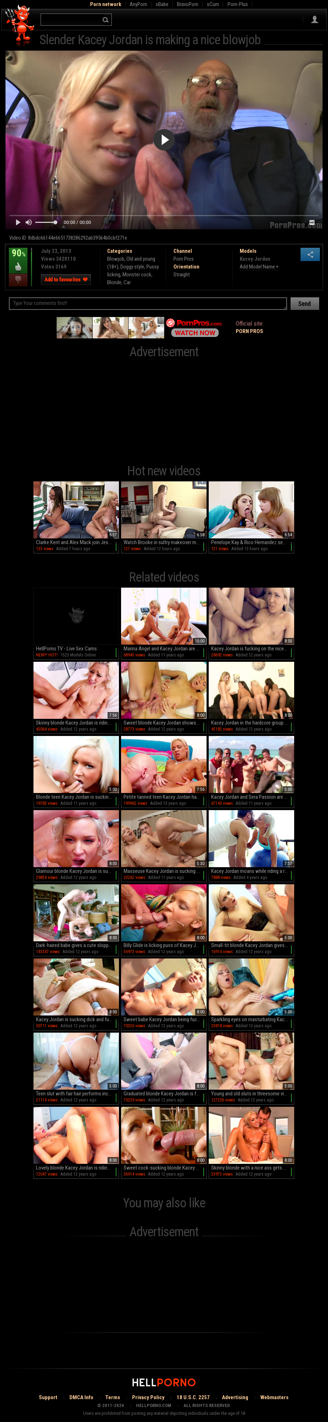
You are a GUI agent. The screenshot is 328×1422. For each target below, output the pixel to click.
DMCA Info (81, 1397)
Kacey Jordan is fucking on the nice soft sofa (252, 648)
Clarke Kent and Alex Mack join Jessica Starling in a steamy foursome (77, 542)
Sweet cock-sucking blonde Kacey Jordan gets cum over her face (165, 1168)
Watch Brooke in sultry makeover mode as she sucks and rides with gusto (165, 542)
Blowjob (115, 259)
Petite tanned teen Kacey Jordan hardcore (165, 797)
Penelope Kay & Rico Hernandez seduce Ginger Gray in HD (252, 542)
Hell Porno (20, 27)
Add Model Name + (259, 267)
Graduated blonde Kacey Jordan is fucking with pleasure (165, 1093)
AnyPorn (138, 4)
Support (48, 1397)
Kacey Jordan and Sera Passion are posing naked (252, 797)
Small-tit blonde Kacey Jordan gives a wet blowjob (252, 945)
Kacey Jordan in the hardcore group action (252, 723)
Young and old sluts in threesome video (251, 1093)
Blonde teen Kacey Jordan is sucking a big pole (77, 797)
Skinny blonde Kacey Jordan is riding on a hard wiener (77, 723)
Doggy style (132, 267)
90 (18, 258)
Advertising (235, 1397)
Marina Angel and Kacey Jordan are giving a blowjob (165, 648)
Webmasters (274, 1397)
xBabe (162, 4)
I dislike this (18, 280)
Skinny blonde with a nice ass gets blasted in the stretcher (252, 1168)
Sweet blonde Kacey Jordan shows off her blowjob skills (165, 723)
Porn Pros (183, 259)
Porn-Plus (238, 4)
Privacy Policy (148, 1397)
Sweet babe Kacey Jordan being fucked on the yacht (165, 1019)
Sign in (315, 19)
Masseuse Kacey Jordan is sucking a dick (165, 871)
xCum (213, 4)
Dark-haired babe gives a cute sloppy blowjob (77, 945)
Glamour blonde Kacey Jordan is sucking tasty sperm (77, 871)
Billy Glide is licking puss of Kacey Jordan (165, 945)
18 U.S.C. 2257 (193, 1397)
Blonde (114, 282)
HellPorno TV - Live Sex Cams (66, 648)
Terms (112, 1397)
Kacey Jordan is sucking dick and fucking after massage (77, 1019)
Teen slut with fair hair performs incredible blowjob (77, 1093)
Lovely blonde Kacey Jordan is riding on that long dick (77, 1168)
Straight (181, 274)
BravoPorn (187, 4)
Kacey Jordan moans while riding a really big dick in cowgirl (252, 871)
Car (127, 282)
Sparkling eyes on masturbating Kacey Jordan (252, 1019)
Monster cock (137, 274)
